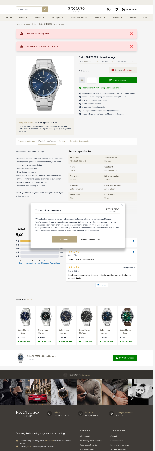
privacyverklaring (94, 225)
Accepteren (64, 239)
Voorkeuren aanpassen (90, 239)
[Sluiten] (122, 205)
